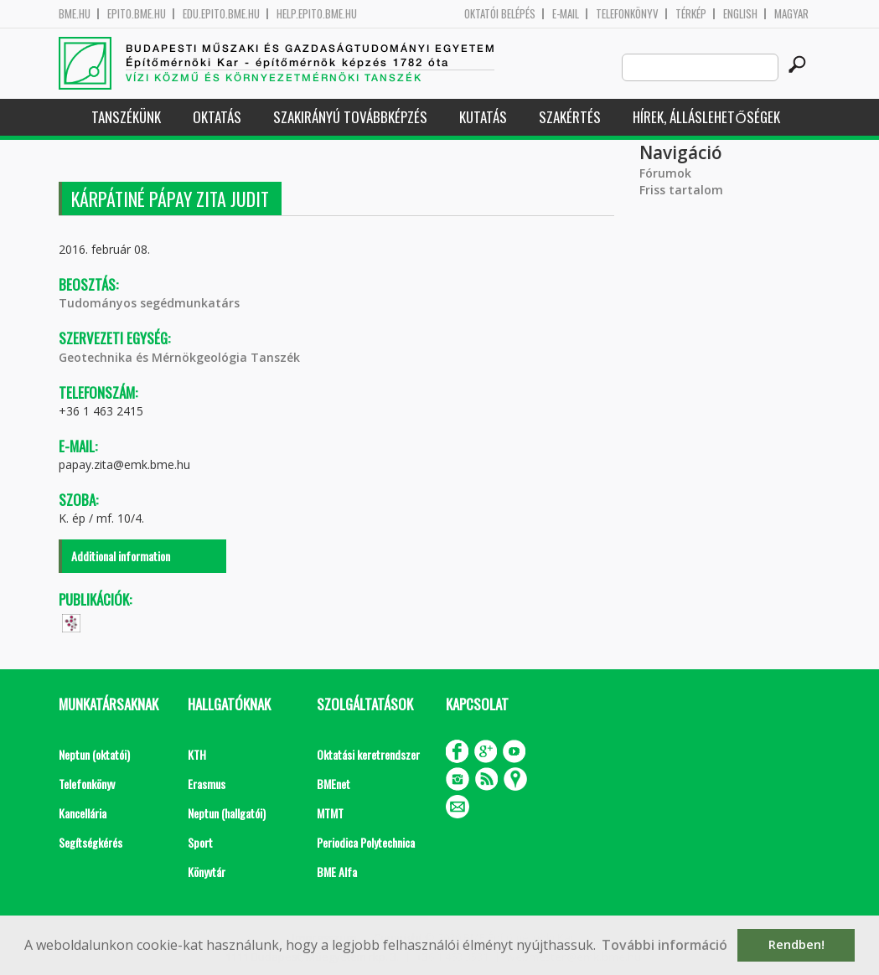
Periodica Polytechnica (366, 842)
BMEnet (333, 783)
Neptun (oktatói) (94, 754)
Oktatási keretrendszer (368, 754)
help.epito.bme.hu (317, 13)
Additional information (120, 556)
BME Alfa (337, 871)
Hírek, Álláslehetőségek (706, 116)
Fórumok (665, 173)
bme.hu (74, 13)
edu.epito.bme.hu (221, 13)
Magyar (791, 13)
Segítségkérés (90, 842)
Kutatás (483, 116)
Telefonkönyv (627, 13)
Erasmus (206, 783)
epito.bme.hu (136, 13)
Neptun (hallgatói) (227, 813)
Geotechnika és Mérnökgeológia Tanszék (179, 357)
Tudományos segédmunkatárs (149, 303)
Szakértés (570, 116)
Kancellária (82, 813)
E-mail (565, 13)
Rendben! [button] (796, 944)
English (740, 13)
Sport (200, 842)
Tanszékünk (126, 116)
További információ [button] (664, 945)
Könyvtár (206, 871)
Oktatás (217, 116)
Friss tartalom (681, 190)
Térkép (690, 13)
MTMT (330, 813)
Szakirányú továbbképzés (350, 116)
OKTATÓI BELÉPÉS (499, 13)
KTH (197, 754)
